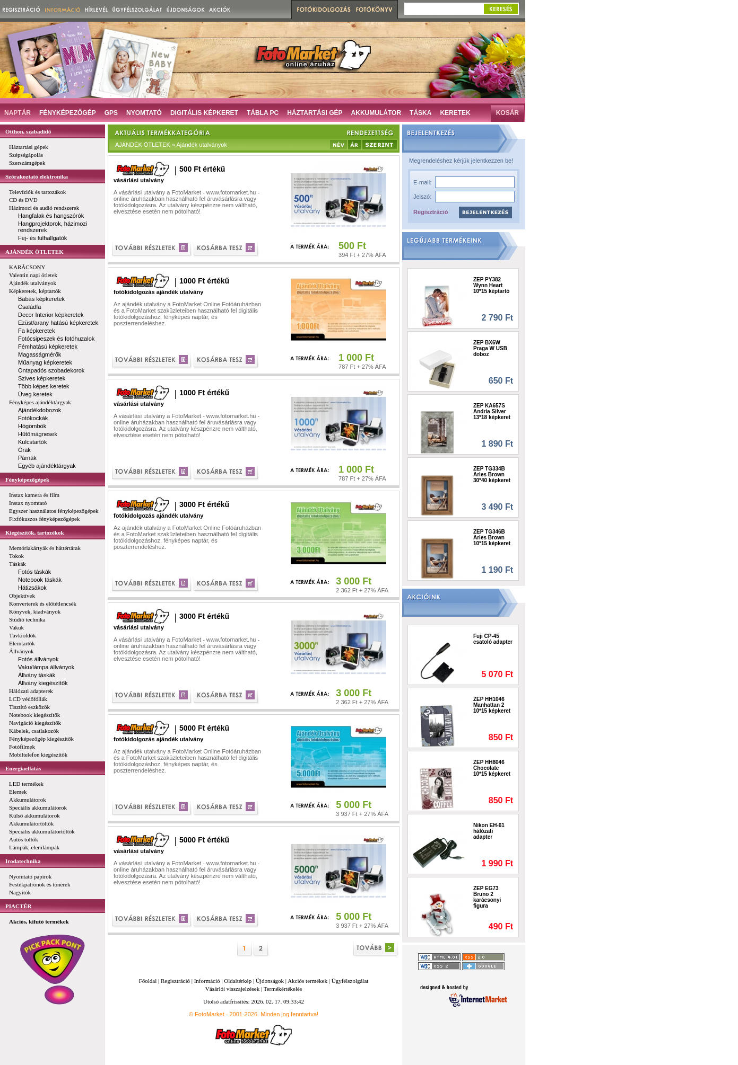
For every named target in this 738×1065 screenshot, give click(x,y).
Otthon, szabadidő (28, 131)
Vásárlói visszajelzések (232, 989)
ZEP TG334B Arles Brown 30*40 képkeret (491, 474)
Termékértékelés (283, 989)
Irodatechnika (22, 861)
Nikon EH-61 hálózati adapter (489, 831)
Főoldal (148, 981)
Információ (207, 981)
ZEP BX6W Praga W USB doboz (490, 348)
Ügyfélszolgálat (350, 981)
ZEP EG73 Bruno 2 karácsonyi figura (487, 897)
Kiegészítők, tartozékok (34, 532)
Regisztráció (430, 212)
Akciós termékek (307, 981)
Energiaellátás (23, 768)
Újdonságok (270, 981)
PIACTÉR (18, 906)
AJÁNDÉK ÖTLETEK (34, 251)
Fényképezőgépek (27, 479)
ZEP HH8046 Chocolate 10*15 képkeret (491, 768)
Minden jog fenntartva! (289, 1014)
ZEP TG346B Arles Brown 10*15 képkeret (491, 537)
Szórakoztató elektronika (36, 176)
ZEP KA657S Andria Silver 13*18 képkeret (491, 411)
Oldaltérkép (237, 981)
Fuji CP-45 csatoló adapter (493, 639)
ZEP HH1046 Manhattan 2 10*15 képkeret (491, 705)
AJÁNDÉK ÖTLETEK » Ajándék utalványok (171, 144)
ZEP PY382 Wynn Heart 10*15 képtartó (491, 285)
